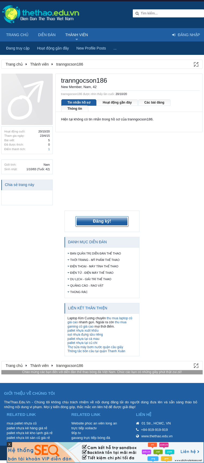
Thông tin (74, 109)
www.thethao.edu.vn (157, 436)
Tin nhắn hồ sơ (78, 102)
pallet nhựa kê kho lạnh (25, 433)
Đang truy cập (17, 48)
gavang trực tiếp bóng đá (90, 438)
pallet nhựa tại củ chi (82, 343)
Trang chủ (17, 35)
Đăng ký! (102, 221)
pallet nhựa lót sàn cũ (23, 438)
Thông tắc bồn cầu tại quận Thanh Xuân (96, 351)
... (115, 48)
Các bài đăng (154, 102)
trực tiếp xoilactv (84, 428)
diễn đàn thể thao (76, 372)
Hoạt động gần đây (117, 102)
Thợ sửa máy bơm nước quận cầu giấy (95, 347)
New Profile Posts (91, 48)
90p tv (76, 433)
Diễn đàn (47, 35)
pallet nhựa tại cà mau (83, 339)
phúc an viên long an (101, 423)
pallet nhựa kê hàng (22, 428)
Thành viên (76, 35)
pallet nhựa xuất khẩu (83, 330)
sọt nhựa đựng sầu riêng (85, 334)
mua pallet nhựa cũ (22, 423)
